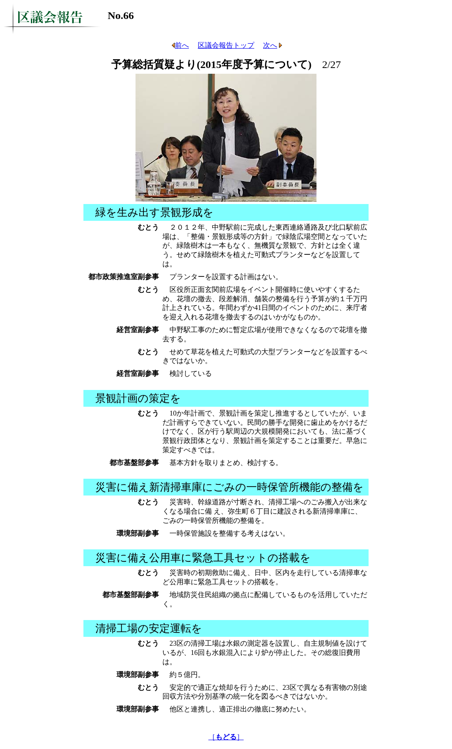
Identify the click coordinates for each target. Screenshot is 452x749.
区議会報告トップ (226, 45)
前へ (179, 45)
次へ (272, 45)
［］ (226, 737)
